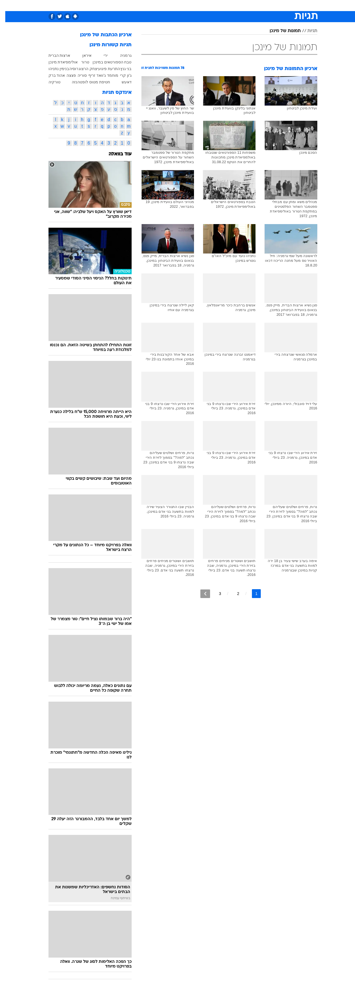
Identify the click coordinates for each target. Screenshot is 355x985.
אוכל (181, 5)
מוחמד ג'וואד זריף (98, 75)
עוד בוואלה (114, 154)
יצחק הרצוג (83, 68)
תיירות (145, 5)
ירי (100, 55)
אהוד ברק (51, 75)
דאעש (121, 82)
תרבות (228, 5)
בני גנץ (120, 68)
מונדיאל (248, 5)
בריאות (163, 5)
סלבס (211, 5)
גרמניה (120, 55)
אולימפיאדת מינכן (58, 62)
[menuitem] (283, 5)
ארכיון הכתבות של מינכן (100, 35)
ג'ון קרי (120, 75)
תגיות (307, 31)
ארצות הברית (54, 55)
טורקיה (49, 82)
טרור (80, 62)
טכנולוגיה (124, 5)
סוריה (76, 75)
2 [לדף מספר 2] (233, 593)
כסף (195, 5)
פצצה (66, 75)
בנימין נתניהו (53, 68)
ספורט (267, 5)
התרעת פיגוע (104, 68)
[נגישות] (7, 5)
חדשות (286, 5)
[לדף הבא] (200, 593)
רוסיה (68, 68)
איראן (81, 55)
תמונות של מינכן (279, 31)
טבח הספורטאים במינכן (106, 62)
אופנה (103, 5)
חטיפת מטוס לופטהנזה (86, 82)
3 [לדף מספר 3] (215, 593)
